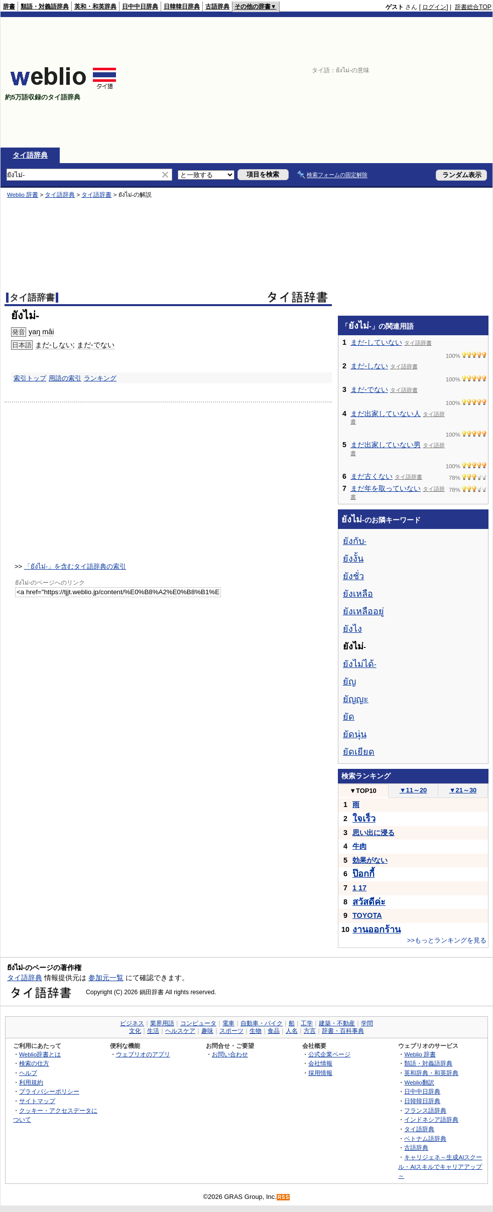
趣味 (207, 1031)
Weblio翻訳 (419, 1082)
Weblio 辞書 (22, 195)
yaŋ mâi (41, 332)
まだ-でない (95, 345)
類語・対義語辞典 (45, 7)
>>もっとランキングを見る (446, 940)
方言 (310, 1031)
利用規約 (31, 1082)
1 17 (359, 888)
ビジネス (132, 1023)
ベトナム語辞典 (425, 1138)
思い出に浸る (373, 833)
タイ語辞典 (30, 155)
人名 (292, 1031)
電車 (228, 1023)
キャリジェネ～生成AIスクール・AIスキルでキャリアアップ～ (440, 1166)
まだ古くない (371, 476)
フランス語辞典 (425, 1110)
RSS (284, 1197)
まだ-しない (54, 345)
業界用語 (162, 1023)
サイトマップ (37, 1101)
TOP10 (363, 790)
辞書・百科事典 (343, 1031)
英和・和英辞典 (95, 7)
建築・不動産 (337, 1023)
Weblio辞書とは (40, 1054)
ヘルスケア (180, 1031)
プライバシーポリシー (49, 1091)
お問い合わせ (230, 1054)
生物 (256, 1031)
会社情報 (320, 1063)
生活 (153, 1031)
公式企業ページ (329, 1054)
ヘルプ (28, 1072)
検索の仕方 (34, 1063)
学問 (367, 1023)
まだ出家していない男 (385, 445)
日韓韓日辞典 (182, 7)
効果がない (370, 860)
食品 (274, 1031)
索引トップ (30, 378)
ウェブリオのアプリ (143, 1054)
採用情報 (320, 1072)
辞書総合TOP (473, 7)
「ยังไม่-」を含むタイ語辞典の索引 (75, 566)
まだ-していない (376, 342)
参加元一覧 (106, 978)
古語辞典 (217, 7)
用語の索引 (65, 378)
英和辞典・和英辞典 (431, 1072)
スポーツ (231, 1031)
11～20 (413, 790)
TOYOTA (367, 915)
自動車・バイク (261, 1023)
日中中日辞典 (140, 7)
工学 (307, 1023)
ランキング (100, 378)
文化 (135, 1031)
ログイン (434, 7)
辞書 (9, 7)
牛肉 (359, 846)
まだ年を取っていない (385, 488)
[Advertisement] (427, 82)
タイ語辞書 (96, 195)
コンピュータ (198, 1023)
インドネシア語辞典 (431, 1119)
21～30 (463, 790)
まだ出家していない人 (385, 414)
